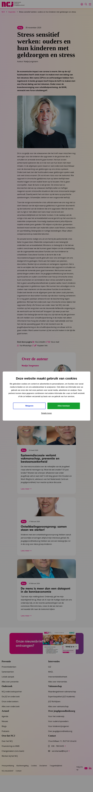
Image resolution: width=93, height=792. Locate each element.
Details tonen (46, 413)
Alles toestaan (64, 406)
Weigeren (29, 406)
